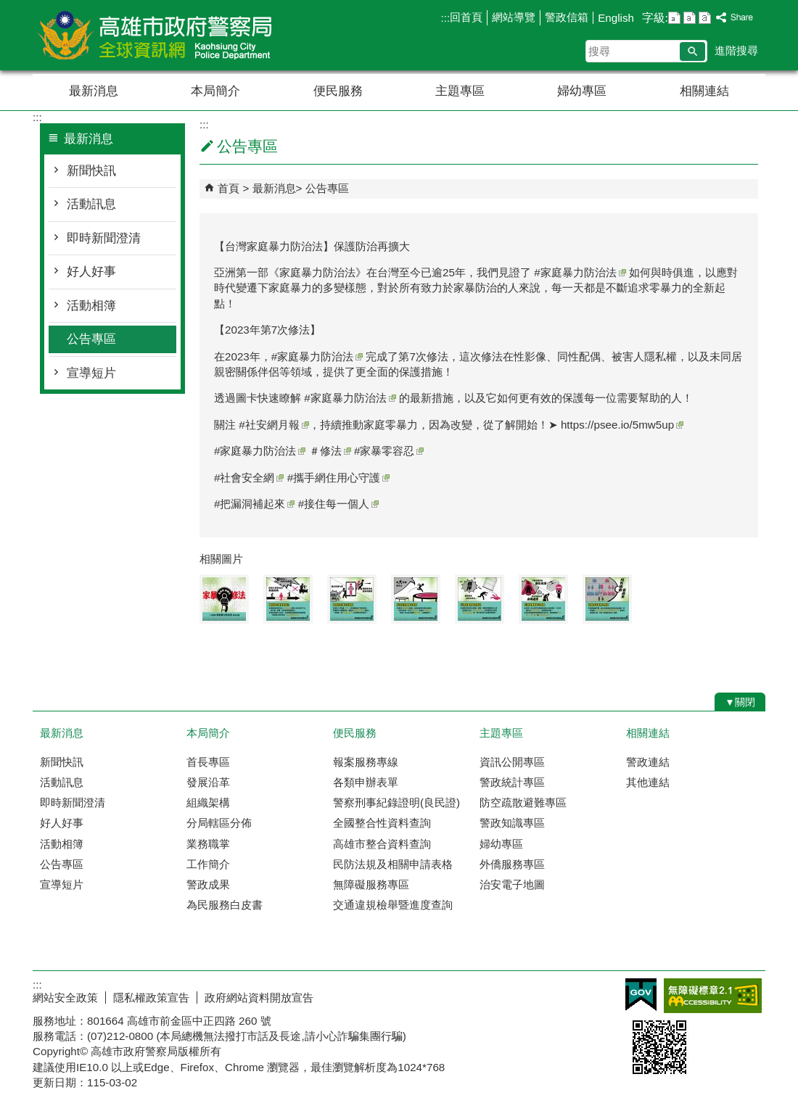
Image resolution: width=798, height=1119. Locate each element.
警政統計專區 (512, 782)
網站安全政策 (65, 997)
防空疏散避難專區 (523, 802)
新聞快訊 (91, 171)
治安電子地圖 (512, 884)
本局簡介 (215, 91)
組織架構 (208, 802)
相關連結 (704, 91)
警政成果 (208, 884)
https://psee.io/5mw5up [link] (622, 424)
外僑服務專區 (512, 864)
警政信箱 (566, 17)
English (616, 18)
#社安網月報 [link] (273, 424)
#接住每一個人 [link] (338, 503)
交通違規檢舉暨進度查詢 (393, 905)
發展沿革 (208, 782)
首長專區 (208, 762)
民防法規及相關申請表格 (393, 864)
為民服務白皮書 (224, 905)
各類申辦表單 (365, 782)
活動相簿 (91, 306)
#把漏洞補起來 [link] (254, 503)
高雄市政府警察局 (155, 35)
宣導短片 (91, 373)
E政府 (641, 994)
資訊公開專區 (512, 762)
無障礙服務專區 (371, 884)
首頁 (228, 188)
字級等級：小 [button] (674, 18)
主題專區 (460, 91)
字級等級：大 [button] (705, 18)
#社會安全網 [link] (249, 477)
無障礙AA (713, 995)
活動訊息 (91, 204)
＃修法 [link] (330, 451)
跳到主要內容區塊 (7, 7)
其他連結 (648, 782)
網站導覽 (513, 17)
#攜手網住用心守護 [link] (338, 477)
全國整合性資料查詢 (382, 823)
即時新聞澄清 (104, 238)
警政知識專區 (512, 823)
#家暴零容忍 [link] (389, 451)
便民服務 (338, 91)
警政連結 (648, 762)
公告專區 (91, 339)
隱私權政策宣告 (151, 997)
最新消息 (93, 91)
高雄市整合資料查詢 (382, 844)
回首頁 (466, 17)
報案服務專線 (365, 762)
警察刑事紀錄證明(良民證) (396, 802)
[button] (692, 51)
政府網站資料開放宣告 (259, 997)
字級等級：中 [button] (689, 18)
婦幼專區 (581, 91)
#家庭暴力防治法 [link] (579, 272)
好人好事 (91, 271)
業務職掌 (208, 844)
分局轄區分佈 (219, 823)
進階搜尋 (736, 50)
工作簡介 (208, 864)
